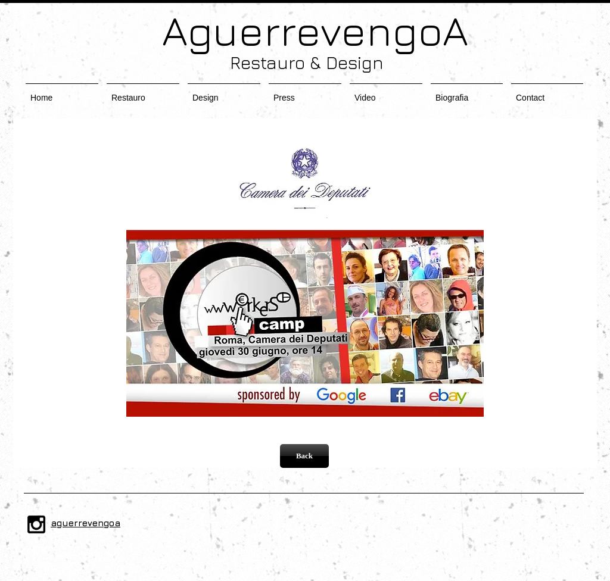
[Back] (304, 456)
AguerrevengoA (304, 30)
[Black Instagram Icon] (36, 524)
